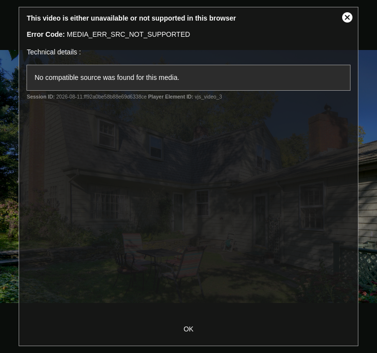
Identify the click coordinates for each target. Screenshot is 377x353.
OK (188, 329)
